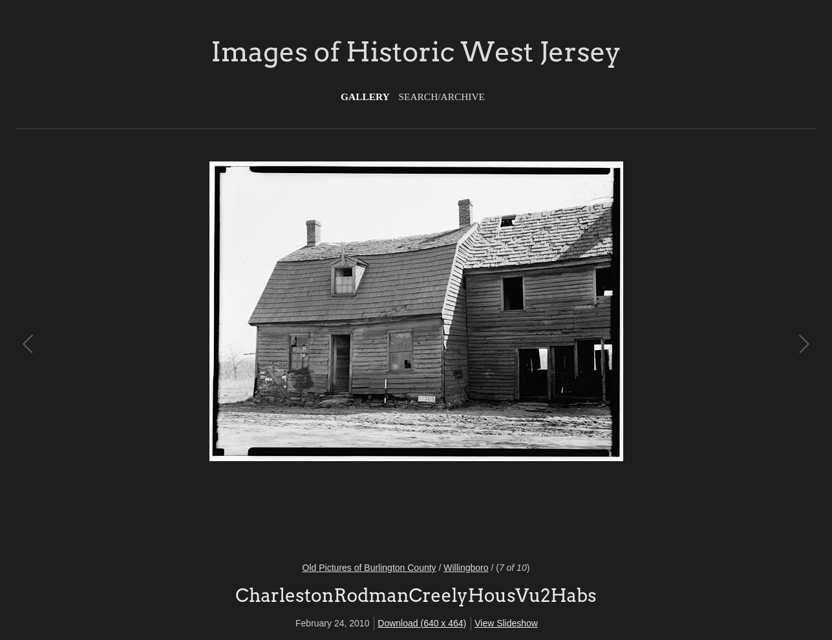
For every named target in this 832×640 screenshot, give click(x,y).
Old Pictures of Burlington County (369, 568)
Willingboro (465, 568)
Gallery (365, 96)
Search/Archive (442, 96)
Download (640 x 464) (422, 623)
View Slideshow (506, 623)
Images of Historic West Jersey (416, 52)
